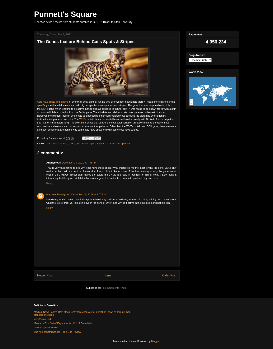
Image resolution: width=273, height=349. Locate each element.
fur (78, 143)
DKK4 (44, 108)
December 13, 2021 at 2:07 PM (88, 194)
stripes (101, 143)
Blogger (155, 341)
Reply (49, 183)
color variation (59, 143)
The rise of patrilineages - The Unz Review (57, 331)
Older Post (169, 275)
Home (107, 275)
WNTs (82, 119)
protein (84, 143)
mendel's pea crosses (46, 327)
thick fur (110, 143)
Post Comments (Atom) (114, 287)
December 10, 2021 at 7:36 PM (79, 162)
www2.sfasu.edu (43, 319)
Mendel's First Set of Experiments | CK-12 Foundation (63, 323)
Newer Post (45, 275)
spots (93, 143)
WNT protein (123, 143)
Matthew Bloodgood (58, 194)
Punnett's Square (65, 14)
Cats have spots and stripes (52, 101)
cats (48, 143)
